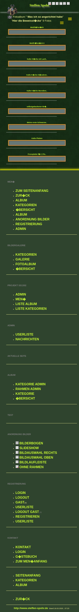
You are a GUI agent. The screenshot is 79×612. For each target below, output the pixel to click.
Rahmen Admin (28, 389)
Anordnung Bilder (33, 219)
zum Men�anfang (31, 561)
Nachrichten (27, 339)
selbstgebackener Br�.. (37, 107)
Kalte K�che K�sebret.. (37, 75)
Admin (21, 228)
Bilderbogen (29, 443)
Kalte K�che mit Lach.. (37, 59)
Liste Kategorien (31, 308)
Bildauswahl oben (34, 457)
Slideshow (27, 448)
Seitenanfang (28, 575)
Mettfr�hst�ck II (37, 43)
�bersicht (25, 209)
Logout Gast (27, 512)
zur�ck (23, 195)
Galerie (23, 259)
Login (21, 492)
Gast (20, 502)
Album (21, 200)
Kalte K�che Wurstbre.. (37, 91)
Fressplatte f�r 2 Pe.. (37, 154)
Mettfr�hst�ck (37, 27)
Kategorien (26, 205)
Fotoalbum (26, 264)
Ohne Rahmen (30, 467)
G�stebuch (26, 556)
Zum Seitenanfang (32, 190)
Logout (22, 497)
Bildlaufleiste (31, 462)
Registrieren (28, 516)
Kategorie (25, 393)
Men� (21, 299)
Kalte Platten (36, 138)
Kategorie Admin (31, 384)
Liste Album (26, 304)
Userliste (25, 334)
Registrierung (29, 224)
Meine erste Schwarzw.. (37, 122)
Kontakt (23, 547)
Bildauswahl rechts (36, 452)
